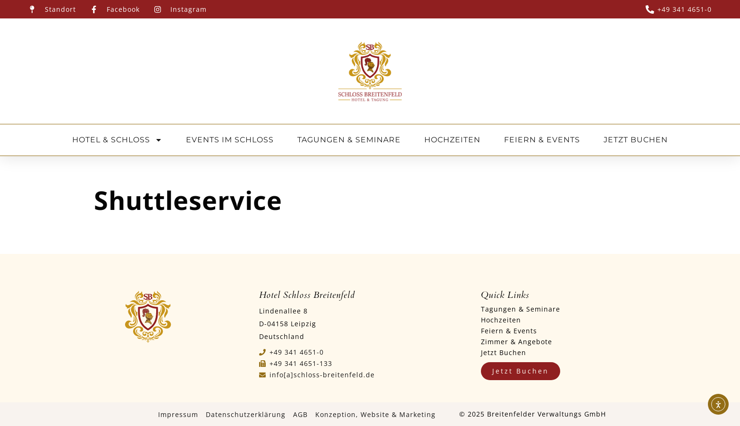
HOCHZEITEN (452, 139)
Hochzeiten (501, 319)
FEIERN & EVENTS (542, 139)
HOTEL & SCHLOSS (117, 139)
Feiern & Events (509, 330)
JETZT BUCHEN (636, 139)
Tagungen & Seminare (520, 308)
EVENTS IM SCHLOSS (230, 139)
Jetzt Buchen (503, 352)
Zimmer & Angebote (516, 341)
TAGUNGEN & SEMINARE (349, 139)
